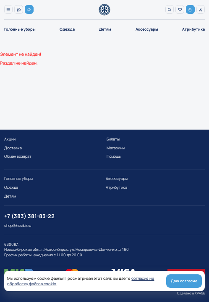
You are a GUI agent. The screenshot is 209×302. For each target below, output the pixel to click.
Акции (10, 139)
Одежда (67, 29)
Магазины (116, 148)
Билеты (113, 139)
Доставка (13, 148)
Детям (105, 29)
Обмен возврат (17, 156)
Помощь (114, 156)
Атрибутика (193, 29)
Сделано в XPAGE (191, 293)
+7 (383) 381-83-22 (29, 216)
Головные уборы (20, 29)
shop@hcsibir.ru (17, 225)
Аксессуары (147, 29)
